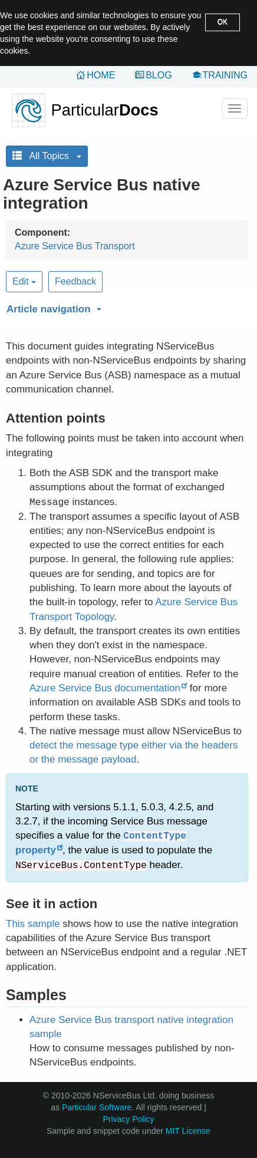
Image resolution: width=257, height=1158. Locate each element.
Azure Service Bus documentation (104, 688)
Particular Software (96, 1107)
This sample (33, 923)
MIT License (188, 1131)
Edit (24, 281)
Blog (159, 75)
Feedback (75, 281)
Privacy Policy (128, 1119)
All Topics (46, 156)
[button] (125, 307)
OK (223, 22)
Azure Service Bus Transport (75, 246)
